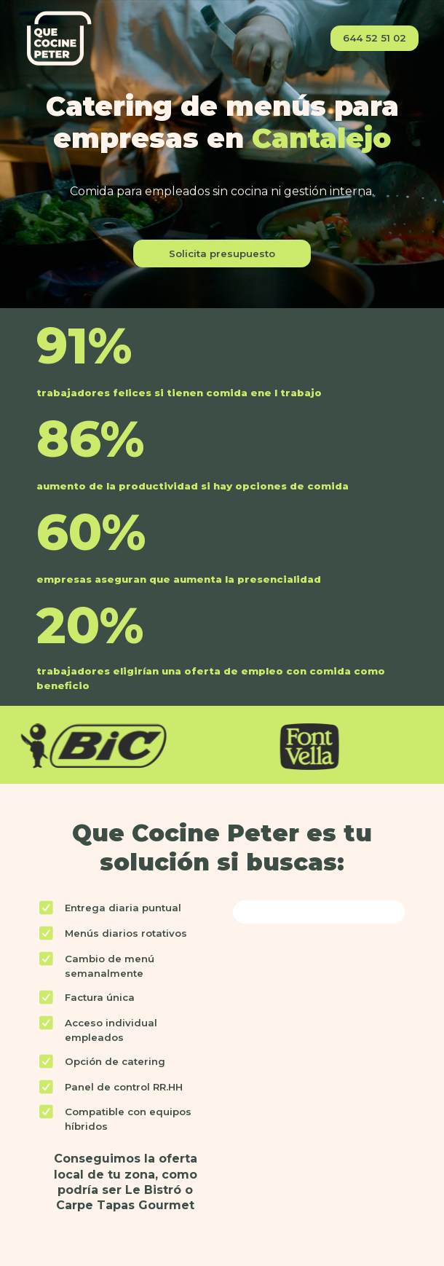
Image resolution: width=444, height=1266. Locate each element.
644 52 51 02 (374, 38)
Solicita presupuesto (222, 253)
